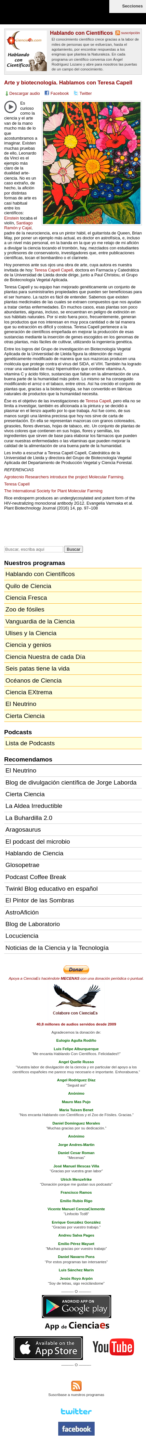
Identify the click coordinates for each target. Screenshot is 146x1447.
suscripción (130, 33)
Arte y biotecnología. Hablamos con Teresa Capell (68, 83)
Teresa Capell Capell (53, 270)
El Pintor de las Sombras (40, 900)
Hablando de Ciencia (34, 853)
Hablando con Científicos (81, 33)
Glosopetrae (23, 865)
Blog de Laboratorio (33, 924)
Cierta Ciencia (25, 715)
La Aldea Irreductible (34, 805)
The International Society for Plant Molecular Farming (53, 490)
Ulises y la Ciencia (31, 633)
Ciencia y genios (28, 644)
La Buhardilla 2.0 (29, 817)
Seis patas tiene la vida (38, 668)
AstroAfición (22, 912)
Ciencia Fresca (26, 597)
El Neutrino (21, 703)
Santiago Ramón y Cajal (18, 225)
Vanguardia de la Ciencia (40, 621)
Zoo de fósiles (25, 609)
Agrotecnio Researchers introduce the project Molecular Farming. (64, 476)
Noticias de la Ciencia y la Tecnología (57, 947)
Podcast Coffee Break (36, 877)
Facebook (60, 93)
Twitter (86, 93)
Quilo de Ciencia (28, 586)
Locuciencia (22, 935)
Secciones (132, 6)
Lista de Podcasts (30, 743)
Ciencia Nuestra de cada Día (45, 656)
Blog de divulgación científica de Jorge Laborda (71, 782)
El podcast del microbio (38, 841)
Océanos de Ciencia (34, 680)
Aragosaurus (23, 829)
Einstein (11, 218)
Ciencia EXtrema (29, 692)
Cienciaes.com (42, 16)
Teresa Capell (98, 400)
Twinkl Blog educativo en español (52, 888)
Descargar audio (24, 93)
